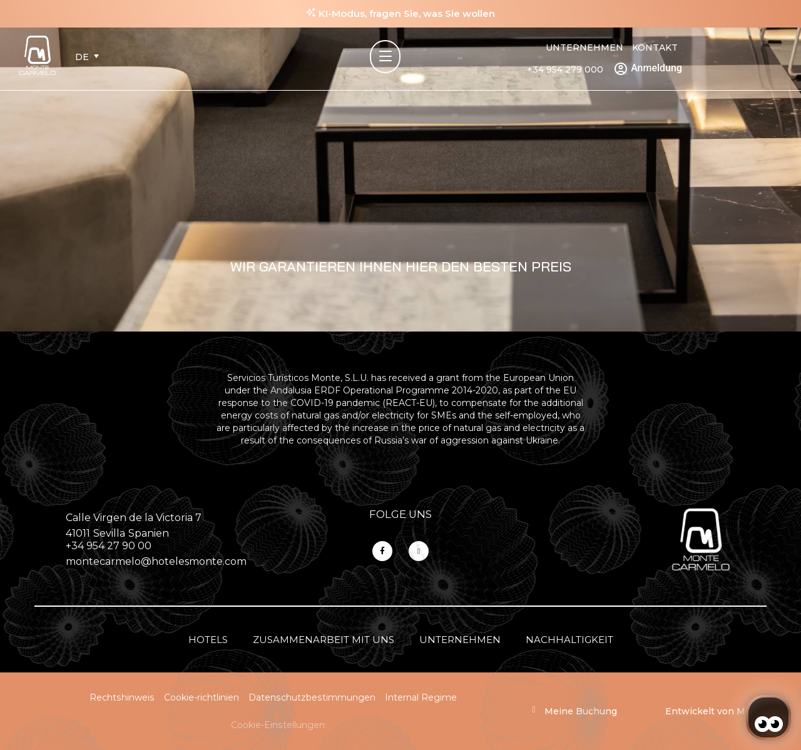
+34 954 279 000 (565, 69)
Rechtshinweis (122, 697)
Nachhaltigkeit (569, 640)
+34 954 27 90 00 (108, 546)
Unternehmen (584, 47)
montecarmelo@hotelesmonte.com (156, 561)
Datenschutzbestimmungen (311, 697)
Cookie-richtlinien (201, 697)
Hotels (208, 640)
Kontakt (655, 47)
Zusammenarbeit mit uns (323, 640)
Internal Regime (421, 697)
